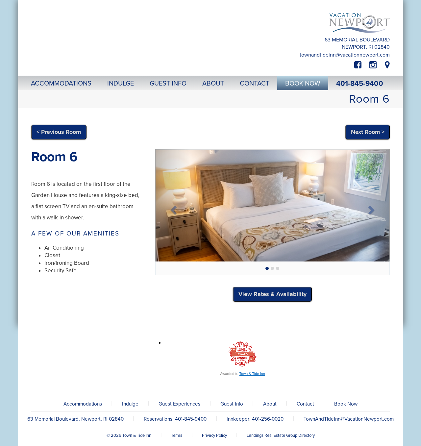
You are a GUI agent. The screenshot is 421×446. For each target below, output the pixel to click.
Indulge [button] (120, 83)
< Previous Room (59, 132)
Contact (305, 404)
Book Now (346, 404)
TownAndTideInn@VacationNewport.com (345, 55)
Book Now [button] (302, 83)
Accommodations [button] (61, 83)
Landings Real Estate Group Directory (281, 435)
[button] (172, 208)
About (270, 404)
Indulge (130, 404)
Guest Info (231, 404)
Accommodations (82, 404)
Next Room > (367, 132)
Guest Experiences (179, 404)
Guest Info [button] (168, 83)
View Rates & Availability (272, 294)
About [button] (213, 83)
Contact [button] (254, 83)
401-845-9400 (359, 83)
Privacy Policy (214, 435)
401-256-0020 (268, 419)
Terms (176, 435)
